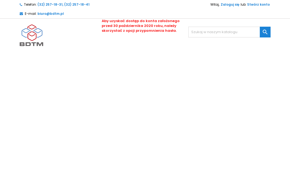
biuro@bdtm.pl (50, 13)
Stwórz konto (258, 4)
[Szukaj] (229, 32)
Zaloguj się (230, 4)
